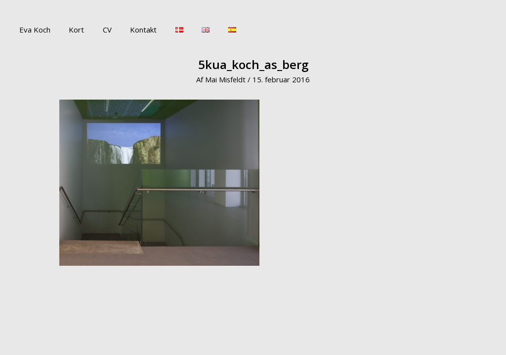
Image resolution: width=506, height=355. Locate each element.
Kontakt (130, 30)
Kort (71, 30)
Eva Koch (32, 30)
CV (97, 30)
